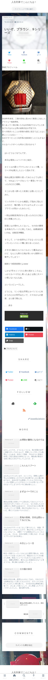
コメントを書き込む (24, 645)
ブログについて (10, 348)
